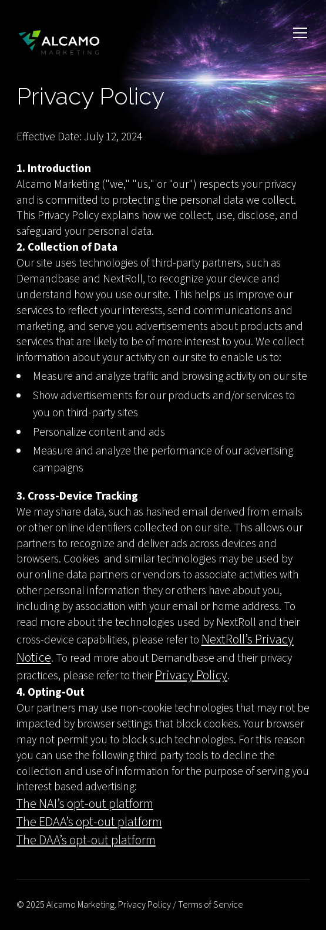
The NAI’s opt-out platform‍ (84, 803)
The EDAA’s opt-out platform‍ (89, 822)
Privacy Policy (191, 675)
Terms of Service (210, 904)
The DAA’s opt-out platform (86, 840)
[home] (58, 42)
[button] (298, 42)
